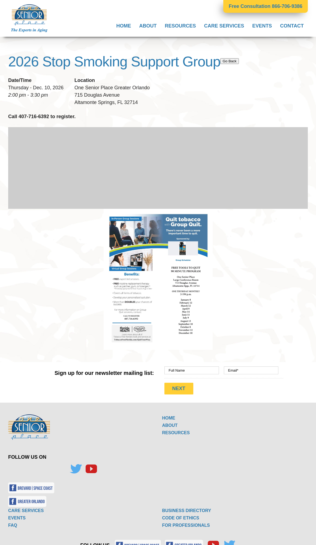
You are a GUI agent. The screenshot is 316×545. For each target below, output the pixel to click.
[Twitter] (75, 469)
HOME (168, 418)
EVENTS (17, 518)
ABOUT (170, 425)
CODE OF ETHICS (180, 518)
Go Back (229, 61)
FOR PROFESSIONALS (186, 525)
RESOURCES (176, 432)
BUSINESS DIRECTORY (186, 510)
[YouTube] (91, 469)
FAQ (12, 525)
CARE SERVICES (26, 510)
